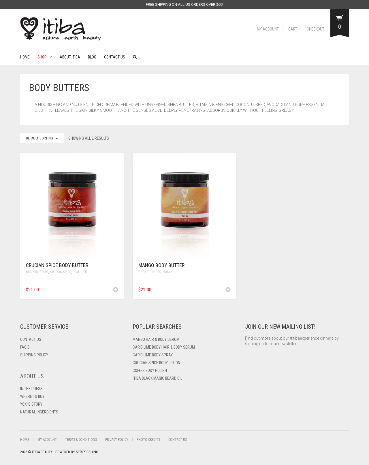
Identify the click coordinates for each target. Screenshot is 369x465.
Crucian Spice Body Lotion (156, 362)
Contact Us (114, 57)
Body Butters (37, 272)
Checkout (315, 29)
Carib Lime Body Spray (153, 355)
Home (25, 57)
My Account (268, 29)
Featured (80, 272)
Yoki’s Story (31, 404)
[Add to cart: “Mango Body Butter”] (228, 290)
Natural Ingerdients (39, 412)
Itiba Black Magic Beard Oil (157, 378)
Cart (292, 29)
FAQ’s (25, 347)
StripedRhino (87, 452)
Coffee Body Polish (150, 370)
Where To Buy (32, 396)
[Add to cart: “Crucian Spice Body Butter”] (115, 290)
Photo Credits (148, 440)
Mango (168, 272)
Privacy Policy (116, 440)
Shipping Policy (34, 355)
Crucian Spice (60, 272)
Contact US (30, 339)
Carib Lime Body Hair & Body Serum (164, 347)
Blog (92, 57)
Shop (42, 57)
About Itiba (70, 57)
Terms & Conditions (81, 440)
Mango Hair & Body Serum (156, 339)
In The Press (31, 388)
